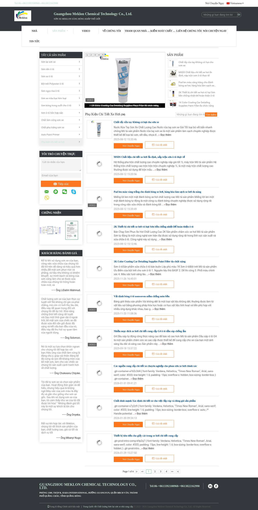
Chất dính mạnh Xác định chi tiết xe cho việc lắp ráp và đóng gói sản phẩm (155, 401)
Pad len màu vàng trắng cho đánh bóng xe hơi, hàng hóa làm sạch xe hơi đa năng (196, 84)
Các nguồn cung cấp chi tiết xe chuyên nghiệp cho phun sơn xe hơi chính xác (155, 366)
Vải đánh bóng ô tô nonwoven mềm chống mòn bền (141, 296)
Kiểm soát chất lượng (163, 31)
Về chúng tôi (111, 31)
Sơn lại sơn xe (48, 62)
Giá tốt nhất (159, 144)
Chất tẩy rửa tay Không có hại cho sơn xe (196, 64)
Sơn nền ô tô (47, 69)
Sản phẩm (60, 31)
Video (86, 31)
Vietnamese (237, 3)
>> (172, 471)
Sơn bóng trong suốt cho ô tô (56, 105)
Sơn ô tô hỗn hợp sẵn (52, 113)
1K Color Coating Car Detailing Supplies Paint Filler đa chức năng (125, 105)
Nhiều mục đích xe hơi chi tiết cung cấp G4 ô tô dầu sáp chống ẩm (150, 331)
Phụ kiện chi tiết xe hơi (52, 142)
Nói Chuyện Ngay (214, 3)
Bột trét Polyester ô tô (52, 83)
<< (142, 471)
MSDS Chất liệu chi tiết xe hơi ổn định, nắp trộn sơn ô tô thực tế (195, 74)
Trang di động (54, 506)
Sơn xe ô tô (47, 76)
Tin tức (34, 41)
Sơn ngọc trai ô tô (50, 91)
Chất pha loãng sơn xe (52, 127)
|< (136, 471)
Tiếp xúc (61, 184)
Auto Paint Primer (50, 134)
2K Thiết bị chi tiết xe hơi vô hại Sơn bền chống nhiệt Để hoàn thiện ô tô (197, 94)
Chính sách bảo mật (71, 506)
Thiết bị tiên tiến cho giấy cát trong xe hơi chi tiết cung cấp (146, 435)
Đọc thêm (165, 134)
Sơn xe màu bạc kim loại (53, 98)
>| (178, 471)
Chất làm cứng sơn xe (52, 120)
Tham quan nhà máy (137, 31)
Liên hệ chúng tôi (189, 31)
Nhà (34, 31)
